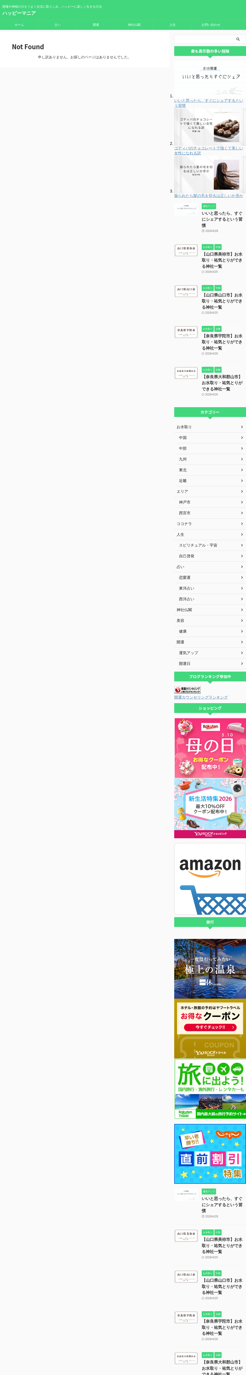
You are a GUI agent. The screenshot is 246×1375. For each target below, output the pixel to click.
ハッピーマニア (19, 13)
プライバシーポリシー (111, 1343)
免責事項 (137, 1343)
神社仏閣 (134, 25)
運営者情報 (84, 1343)
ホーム (19, 25)
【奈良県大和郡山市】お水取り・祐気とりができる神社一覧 (223, 352)
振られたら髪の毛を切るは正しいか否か (208, 196)
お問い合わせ (210, 25)
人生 (172, 25)
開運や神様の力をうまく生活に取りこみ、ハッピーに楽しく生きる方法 (123, 1352)
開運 (96, 25)
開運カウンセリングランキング (197, 665)
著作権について (159, 1343)
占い (58, 25)
